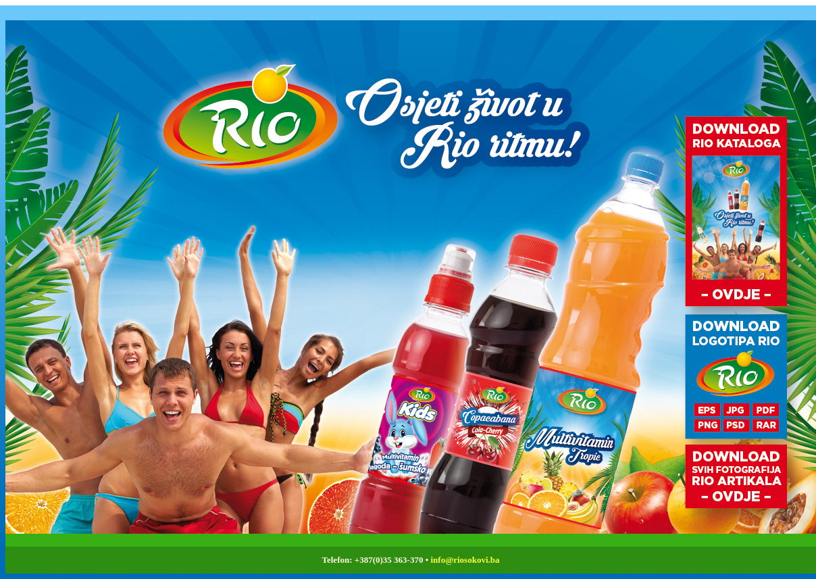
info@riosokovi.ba (464, 560)
